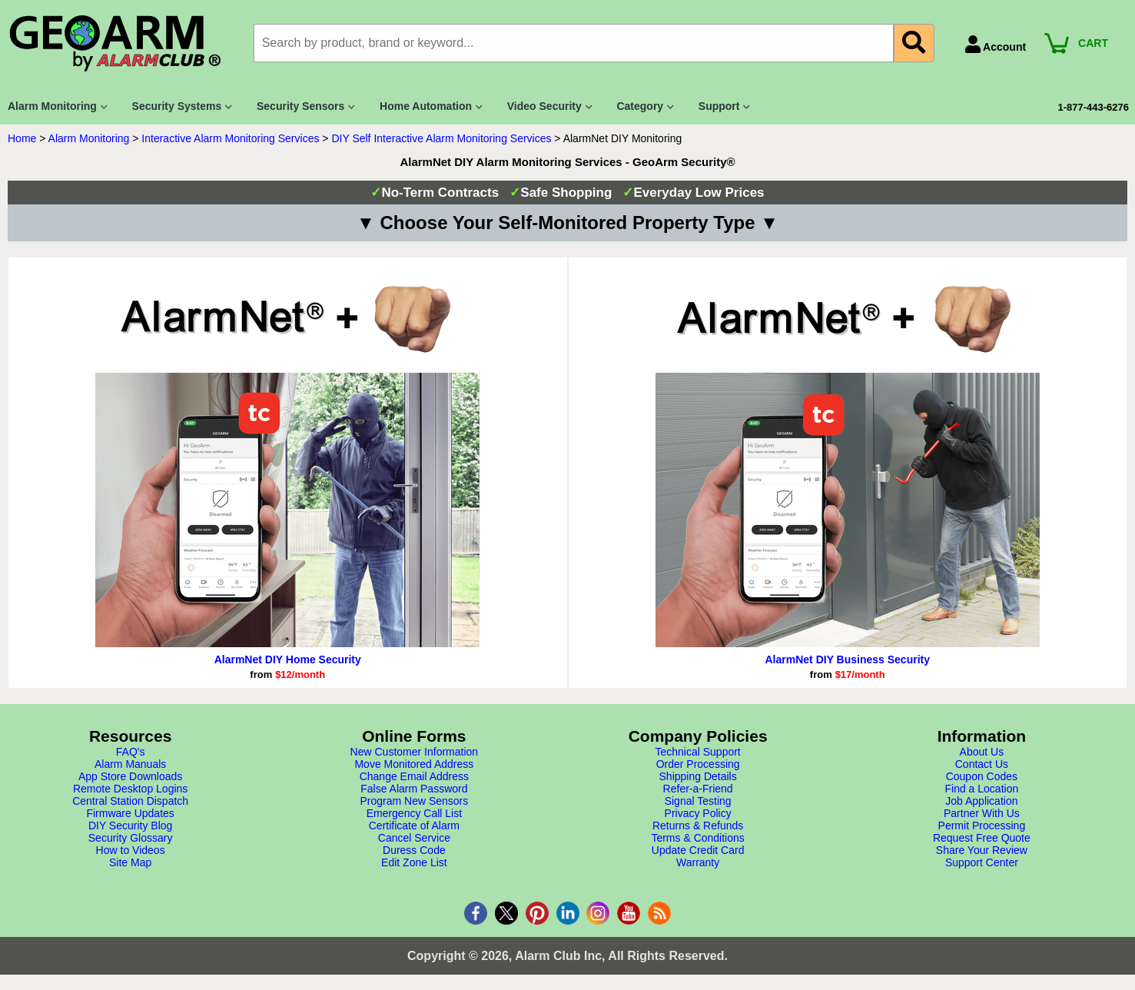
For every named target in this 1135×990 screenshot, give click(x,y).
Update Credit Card (698, 850)
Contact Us (981, 764)
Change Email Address (414, 776)
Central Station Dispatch (130, 801)
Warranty (697, 862)
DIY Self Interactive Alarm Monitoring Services (441, 138)
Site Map (130, 862)
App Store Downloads (130, 776)
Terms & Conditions (697, 838)
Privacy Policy (698, 813)
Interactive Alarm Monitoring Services (230, 138)
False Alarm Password (413, 788)
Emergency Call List (415, 813)
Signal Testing (698, 801)
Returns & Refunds (697, 825)
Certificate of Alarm (414, 825)
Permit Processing (982, 825)
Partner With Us (982, 813)
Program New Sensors (414, 801)
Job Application (981, 801)
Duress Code (414, 850)
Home (22, 138)
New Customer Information (414, 752)
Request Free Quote (981, 838)
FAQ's (130, 752)
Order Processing (698, 764)
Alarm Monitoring (89, 138)
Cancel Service (414, 838)
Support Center (981, 862)
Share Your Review (981, 850)
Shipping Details (698, 776)
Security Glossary (130, 838)
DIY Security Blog (130, 825)
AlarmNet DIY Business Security (848, 659)
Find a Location (982, 788)
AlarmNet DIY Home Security (287, 659)
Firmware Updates (130, 813)
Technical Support (697, 752)
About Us (982, 752)
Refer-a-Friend (698, 788)
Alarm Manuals (130, 764)
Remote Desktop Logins (130, 788)
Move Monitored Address (413, 764)
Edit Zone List (414, 862)
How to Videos (130, 850)
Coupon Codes (981, 776)
